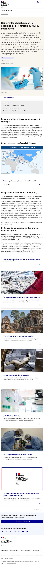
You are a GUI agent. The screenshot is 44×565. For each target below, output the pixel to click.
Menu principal (42, 2)
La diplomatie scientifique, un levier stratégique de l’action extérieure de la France (21, 260)
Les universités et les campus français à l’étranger (14, 105)
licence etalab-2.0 (10, 563)
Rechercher (37, 2)
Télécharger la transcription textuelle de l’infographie (19, 181)
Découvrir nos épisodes (22, 521)
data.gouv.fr (36, 550)
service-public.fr (14, 550)
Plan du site (3, 555)
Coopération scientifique (7, 57)
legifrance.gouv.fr (25, 550)
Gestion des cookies (9, 558)
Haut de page (39, 509)
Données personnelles (34, 555)
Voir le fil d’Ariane (4, 13)
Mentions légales (26, 555)
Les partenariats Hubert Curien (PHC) (12, 108)
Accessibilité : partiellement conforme (14, 555)
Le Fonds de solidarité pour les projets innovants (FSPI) (15, 110)
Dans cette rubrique (8, 97)
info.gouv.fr (4, 550)
